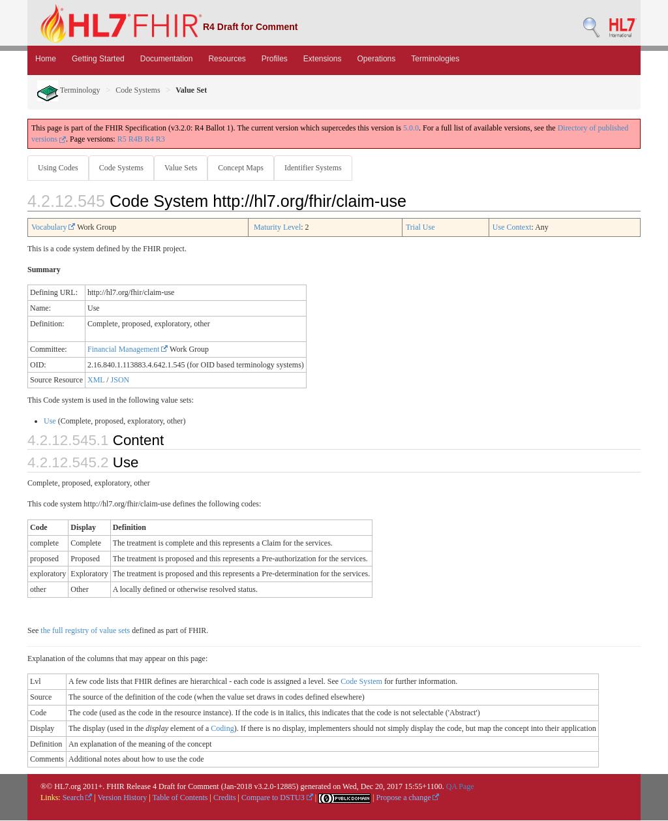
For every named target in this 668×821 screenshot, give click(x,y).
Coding (222, 729)
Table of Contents (179, 798)
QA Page (460, 787)
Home (45, 58)
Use (50, 421)
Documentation (166, 58)
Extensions (322, 58)
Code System (361, 682)
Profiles (275, 58)
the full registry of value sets (85, 631)
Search (78, 798)
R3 (160, 139)
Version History (122, 798)
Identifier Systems (318, 167)
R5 (122, 139)
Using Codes (58, 167)
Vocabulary (53, 227)
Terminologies (435, 58)
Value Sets (183, 167)
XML (95, 380)
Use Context (512, 227)
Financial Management (127, 349)
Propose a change (407, 798)
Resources (226, 58)
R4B (136, 139)
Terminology (68, 90)
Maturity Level (277, 227)
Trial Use (420, 227)
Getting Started (98, 58)
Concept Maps (244, 167)
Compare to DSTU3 (277, 798)
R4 (149, 139)
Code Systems (137, 90)
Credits (224, 798)
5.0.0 (411, 127)
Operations (376, 58)
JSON (120, 380)
